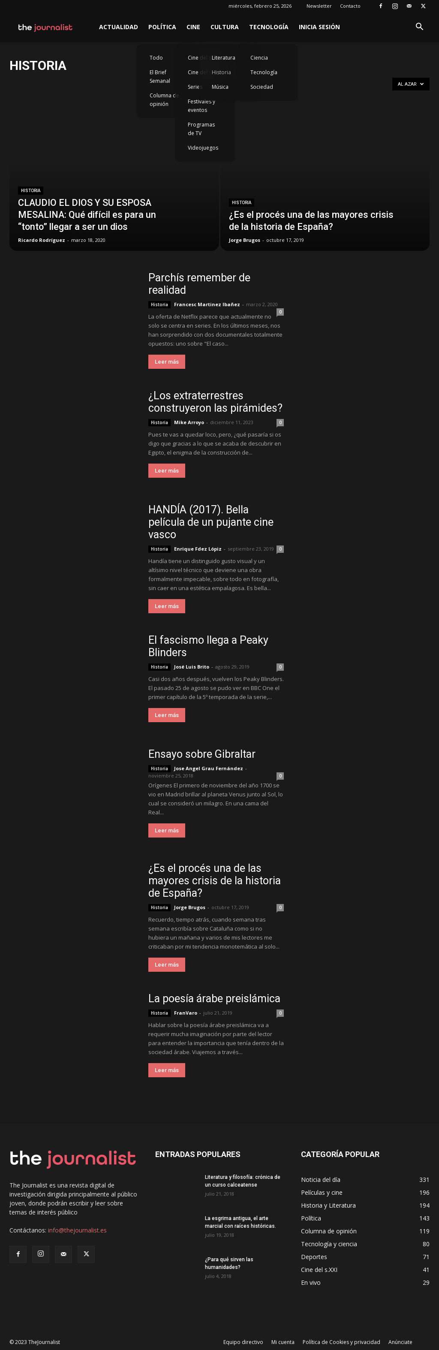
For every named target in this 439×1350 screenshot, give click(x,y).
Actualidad (118, 27)
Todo (156, 57)
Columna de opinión (164, 100)
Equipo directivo (243, 1342)
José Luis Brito (191, 666)
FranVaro (185, 1012)
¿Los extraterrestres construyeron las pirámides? (215, 401)
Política (162, 27)
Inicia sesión (319, 27)
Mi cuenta (283, 1342)
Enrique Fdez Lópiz (198, 548)
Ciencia (259, 57)
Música (220, 86)
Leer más (167, 362)
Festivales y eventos (201, 106)
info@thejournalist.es (77, 1230)
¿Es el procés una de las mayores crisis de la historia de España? (214, 880)
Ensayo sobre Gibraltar (202, 754)
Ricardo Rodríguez (41, 240)
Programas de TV (201, 129)
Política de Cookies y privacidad (341, 1342)
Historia (221, 72)
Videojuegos (203, 147)
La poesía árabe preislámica (214, 998)
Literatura (223, 57)
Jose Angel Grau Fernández (208, 768)
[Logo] (45, 27)
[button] (419, 28)
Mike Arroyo (189, 422)
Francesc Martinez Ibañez (207, 304)
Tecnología (269, 27)
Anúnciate (400, 1342)
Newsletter (319, 6)
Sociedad (261, 86)
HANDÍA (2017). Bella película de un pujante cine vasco (211, 522)
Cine (193, 27)
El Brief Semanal (160, 76)
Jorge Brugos (244, 240)
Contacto (350, 6)
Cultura (224, 27)
